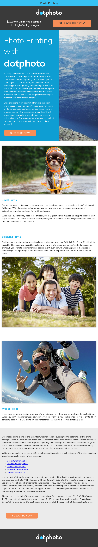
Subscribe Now (72, 23)
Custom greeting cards (17, 463)
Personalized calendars (17, 469)
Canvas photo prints (16, 466)
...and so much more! (16, 472)
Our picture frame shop (17, 461)
